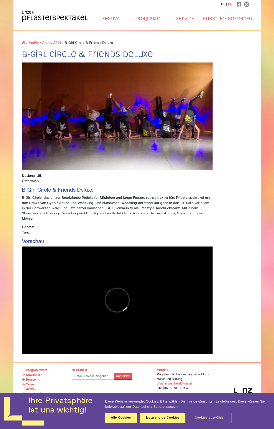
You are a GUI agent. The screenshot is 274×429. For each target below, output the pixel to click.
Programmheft (36, 370)
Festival (112, 18)
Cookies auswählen (210, 417)
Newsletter (34, 374)
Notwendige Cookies (163, 417)
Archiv (30, 389)
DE (223, 4)
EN (230, 4)
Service (185, 18)
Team (30, 384)
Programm (149, 18)
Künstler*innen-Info (227, 18)
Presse (31, 379)
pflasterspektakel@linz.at (174, 383)
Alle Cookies (121, 417)
